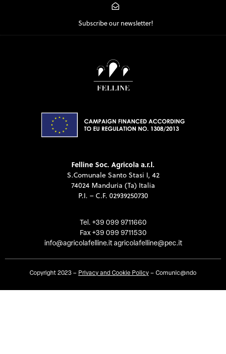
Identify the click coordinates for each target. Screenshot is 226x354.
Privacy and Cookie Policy (113, 273)
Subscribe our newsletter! (115, 23)
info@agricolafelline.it (78, 243)
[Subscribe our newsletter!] (115, 6)
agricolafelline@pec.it (148, 243)
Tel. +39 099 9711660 (113, 223)
